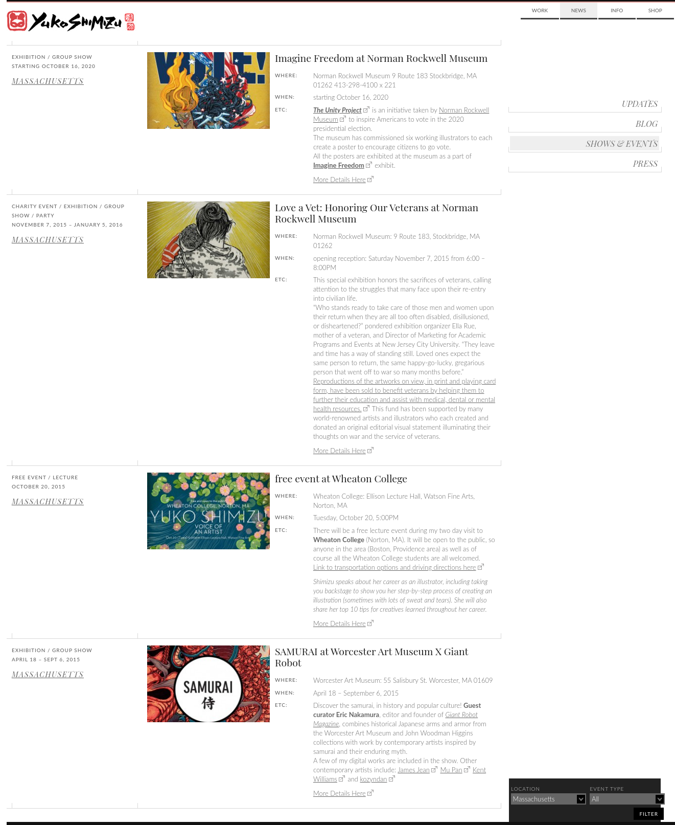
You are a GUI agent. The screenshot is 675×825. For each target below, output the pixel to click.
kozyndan (373, 779)
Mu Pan (451, 770)
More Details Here (339, 179)
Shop (655, 10)
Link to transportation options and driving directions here (394, 567)
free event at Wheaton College (341, 478)
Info (617, 10)
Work (540, 10)
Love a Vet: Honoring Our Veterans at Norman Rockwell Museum (376, 213)
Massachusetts (48, 81)
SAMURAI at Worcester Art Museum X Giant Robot (371, 656)
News (578, 10)
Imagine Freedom (338, 165)
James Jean (414, 770)
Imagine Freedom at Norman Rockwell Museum (381, 57)
